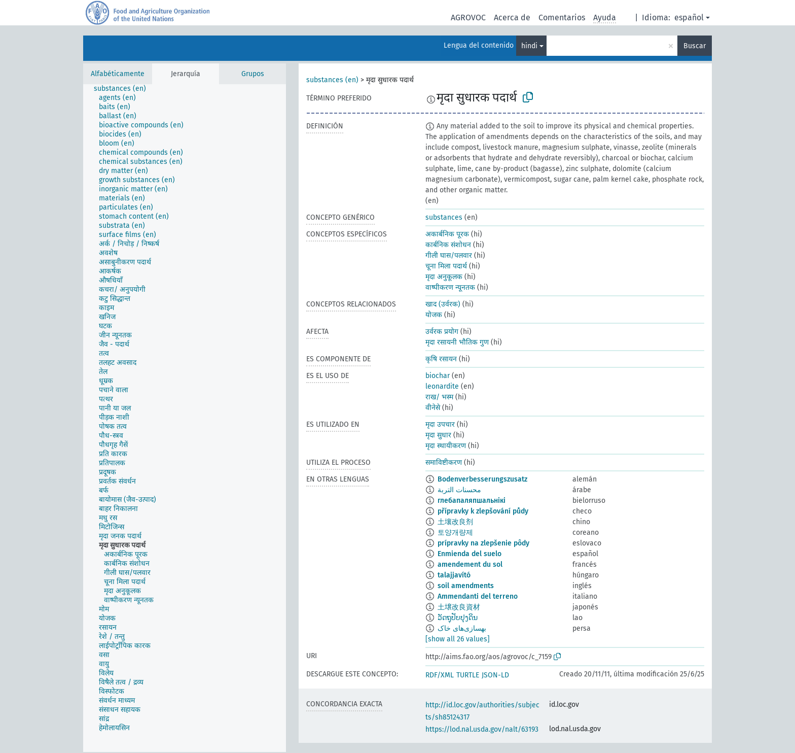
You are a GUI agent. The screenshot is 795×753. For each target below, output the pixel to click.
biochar (437, 375)
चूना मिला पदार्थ (446, 266)
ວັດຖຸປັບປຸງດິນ (458, 617)
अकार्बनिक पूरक (447, 234)
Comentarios (561, 17)
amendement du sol (470, 564)
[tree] (184, 418)
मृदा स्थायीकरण (445, 445)
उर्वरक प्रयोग (441, 331)
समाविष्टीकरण (443, 462)
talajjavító (454, 575)
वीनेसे (432, 407)
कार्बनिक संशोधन (448, 245)
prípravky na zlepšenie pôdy (483, 543)
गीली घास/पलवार (448, 255)
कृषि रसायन (441, 359)
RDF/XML (439, 675)
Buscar (694, 46)
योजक (433, 315)
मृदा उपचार (440, 424)
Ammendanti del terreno (478, 596)
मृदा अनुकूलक (443, 276)
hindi (529, 46)
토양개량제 (455, 532)
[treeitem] (124, 88)
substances (443, 217)
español (689, 17)
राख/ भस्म (439, 397)
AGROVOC (468, 17)
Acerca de (512, 17)
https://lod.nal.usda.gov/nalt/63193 (481, 729)
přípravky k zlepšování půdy (483, 511)
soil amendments (466, 585)
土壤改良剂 (455, 522)
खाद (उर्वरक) (442, 304)
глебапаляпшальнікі (471, 500)
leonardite (442, 386)
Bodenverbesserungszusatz (482, 479)
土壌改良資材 (459, 607)
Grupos (252, 74)
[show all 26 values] (457, 639)
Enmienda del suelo (469, 554)
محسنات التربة (459, 490)
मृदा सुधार (438, 435)
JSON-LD (495, 675)
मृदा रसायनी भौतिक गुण (457, 342)
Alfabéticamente (117, 74)
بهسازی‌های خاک (462, 628)
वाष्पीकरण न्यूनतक (450, 287)
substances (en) (332, 80)
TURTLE (467, 675)
